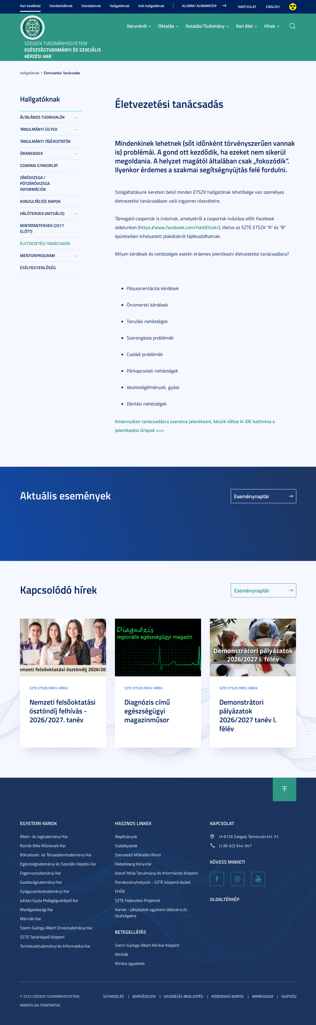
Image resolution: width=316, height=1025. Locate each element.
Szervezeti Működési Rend (137, 854)
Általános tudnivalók (42, 117)
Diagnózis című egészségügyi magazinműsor (147, 711)
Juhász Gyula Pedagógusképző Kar (49, 900)
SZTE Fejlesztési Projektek (137, 900)
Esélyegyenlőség (38, 267)
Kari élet (244, 25)
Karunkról (137, 25)
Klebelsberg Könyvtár (133, 864)
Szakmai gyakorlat (39, 165)
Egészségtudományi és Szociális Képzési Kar (58, 864)
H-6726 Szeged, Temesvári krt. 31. (249, 836)
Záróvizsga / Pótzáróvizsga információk (35, 183)
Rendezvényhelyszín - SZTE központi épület (152, 882)
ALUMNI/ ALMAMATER (199, 5)
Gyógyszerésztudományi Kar (44, 891)
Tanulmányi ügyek (38, 129)
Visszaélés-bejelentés (183, 996)
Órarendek (31, 153)
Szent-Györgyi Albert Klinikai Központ (147, 945)
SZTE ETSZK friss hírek (48, 687)
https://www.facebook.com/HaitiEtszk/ (179, 227)
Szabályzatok (126, 845)
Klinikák (121, 954)
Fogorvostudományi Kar (40, 873)
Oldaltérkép (224, 899)
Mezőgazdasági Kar (36, 909)
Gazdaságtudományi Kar (41, 882)
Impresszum (262, 996)
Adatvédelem (144, 996)
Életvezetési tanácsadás (62, 72)
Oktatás (166, 25)
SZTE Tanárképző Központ (42, 937)
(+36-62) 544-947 (235, 845)
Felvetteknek (91, 5)
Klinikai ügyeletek (130, 963)
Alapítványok (126, 836)
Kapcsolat (247, 6)
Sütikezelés (113, 996)
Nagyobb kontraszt (292, 6)
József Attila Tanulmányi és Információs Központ (156, 873)
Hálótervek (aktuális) (42, 213)
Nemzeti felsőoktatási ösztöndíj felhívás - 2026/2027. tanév (62, 711)
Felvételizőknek (61, 5)
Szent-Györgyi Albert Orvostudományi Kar (56, 927)
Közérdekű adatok (227, 996)
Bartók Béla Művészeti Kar (43, 845)
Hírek (269, 25)
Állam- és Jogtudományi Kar (44, 836)
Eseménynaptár (252, 496)
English (273, 6)
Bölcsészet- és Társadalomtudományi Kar (56, 854)
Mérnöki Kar (30, 918)
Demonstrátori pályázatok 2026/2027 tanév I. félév (248, 715)
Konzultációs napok (40, 201)
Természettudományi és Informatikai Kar (55, 946)
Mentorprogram (37, 255)
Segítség (288, 996)
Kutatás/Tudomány (205, 25)
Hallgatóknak (119, 5)
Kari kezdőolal (30, 5)
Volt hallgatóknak (151, 5)
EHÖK (120, 891)
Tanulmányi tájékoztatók (45, 141)
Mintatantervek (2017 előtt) (42, 228)
